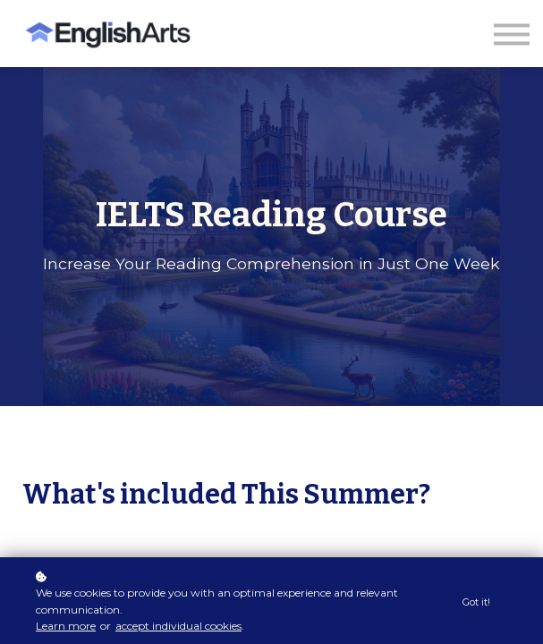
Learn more (66, 625)
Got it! (476, 602)
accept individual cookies (178, 625)
